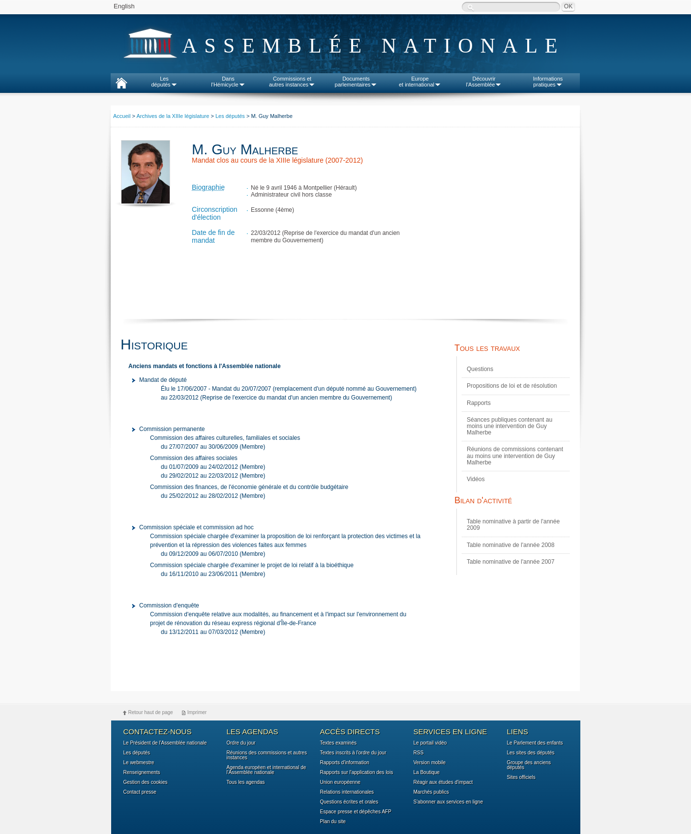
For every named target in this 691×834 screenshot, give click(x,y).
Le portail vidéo (430, 743)
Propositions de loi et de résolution (512, 385)
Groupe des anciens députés (529, 765)
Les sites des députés (531, 752)
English (124, 6)
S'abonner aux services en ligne (448, 802)
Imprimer (197, 712)
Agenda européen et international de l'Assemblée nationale (266, 770)
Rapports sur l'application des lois (356, 772)
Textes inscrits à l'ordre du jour (353, 752)
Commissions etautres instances (292, 81)
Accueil (121, 116)
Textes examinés (338, 743)
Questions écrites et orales (349, 802)
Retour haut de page (150, 712)
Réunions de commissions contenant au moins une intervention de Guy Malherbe (515, 455)
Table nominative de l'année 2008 (510, 545)
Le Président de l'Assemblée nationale (165, 743)
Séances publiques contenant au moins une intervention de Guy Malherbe (509, 426)
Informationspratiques (548, 81)
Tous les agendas (246, 782)
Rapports (479, 403)
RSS (419, 752)
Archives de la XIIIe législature (172, 116)
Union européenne (340, 782)
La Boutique (427, 772)
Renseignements (141, 772)
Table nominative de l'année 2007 (510, 561)
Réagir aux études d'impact (443, 782)
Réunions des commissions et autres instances (267, 755)
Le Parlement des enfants (535, 743)
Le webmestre (138, 762)
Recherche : (471, 7)
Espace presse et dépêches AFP (355, 811)
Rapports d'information (344, 762)
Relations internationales (347, 792)
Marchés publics (431, 792)
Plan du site (333, 821)
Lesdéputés (164, 81)
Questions (480, 369)
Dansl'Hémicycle (228, 81)
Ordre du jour (241, 743)
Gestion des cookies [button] (145, 782)
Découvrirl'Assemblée (484, 81)
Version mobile (430, 762)
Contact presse (139, 792)
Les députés (230, 116)
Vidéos (475, 479)
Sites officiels (521, 777)
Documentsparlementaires (356, 81)
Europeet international (420, 81)
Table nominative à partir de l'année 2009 (513, 524)
